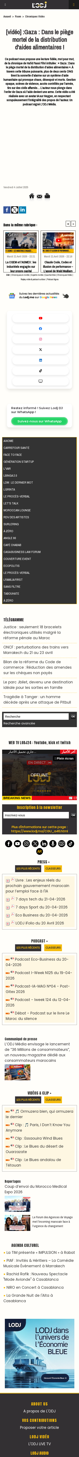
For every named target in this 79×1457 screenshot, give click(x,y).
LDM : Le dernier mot (18, 482)
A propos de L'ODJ (39, 1411)
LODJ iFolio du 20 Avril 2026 (40, 923)
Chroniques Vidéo (34, 16)
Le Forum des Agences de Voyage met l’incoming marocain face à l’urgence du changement (52, 1221)
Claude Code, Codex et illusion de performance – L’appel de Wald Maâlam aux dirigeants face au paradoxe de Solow (58, 265)
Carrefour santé (16, 447)
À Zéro (8, 531)
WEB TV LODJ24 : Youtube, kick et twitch (40, 742)
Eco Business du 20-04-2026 (42, 915)
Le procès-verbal (17, 496)
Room (18, 16)
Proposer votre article (39, 1427)
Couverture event (17, 559)
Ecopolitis (12, 565)
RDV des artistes (16, 517)
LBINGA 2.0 (10, 475)
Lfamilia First (13, 579)
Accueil (7, 16)
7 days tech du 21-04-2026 (40, 899)
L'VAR (7, 468)
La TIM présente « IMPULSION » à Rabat (41, 1252)
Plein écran (64, 758)
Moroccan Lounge (17, 510)
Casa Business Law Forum (22, 552)
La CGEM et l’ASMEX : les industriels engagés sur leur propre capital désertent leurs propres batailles (20, 265)
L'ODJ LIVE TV (39, 1443)
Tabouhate (11, 593)
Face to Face (13, 454)
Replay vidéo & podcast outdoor (33, 279)
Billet (8, 275)
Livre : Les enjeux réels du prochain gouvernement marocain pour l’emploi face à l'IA (37, 886)
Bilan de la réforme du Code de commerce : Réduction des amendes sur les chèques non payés (37, 667)
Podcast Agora (53, 279)
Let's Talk (11, 503)
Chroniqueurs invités (20, 275)
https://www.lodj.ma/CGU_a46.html (39, 831)
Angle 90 (10, 538)
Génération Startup (19, 461)
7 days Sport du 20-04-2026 (42, 907)
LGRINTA (9, 489)
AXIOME (8, 441)
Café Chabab (12, 545)
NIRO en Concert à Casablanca (35, 1287)
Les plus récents (28, 869)
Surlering (11, 524)
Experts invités (37, 275)
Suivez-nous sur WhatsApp (39, 421)
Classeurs (53, 869)
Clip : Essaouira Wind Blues (39, 1138)
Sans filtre (12, 586)
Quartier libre (50, 275)
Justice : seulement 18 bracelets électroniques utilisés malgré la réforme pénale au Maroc (32, 632)
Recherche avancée (19, 723)
